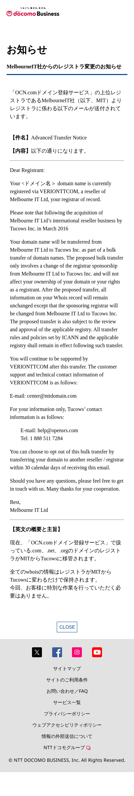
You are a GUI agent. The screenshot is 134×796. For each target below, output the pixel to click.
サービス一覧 (67, 702)
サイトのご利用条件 (67, 680)
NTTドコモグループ (64, 747)
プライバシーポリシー (67, 713)
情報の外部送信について (67, 736)
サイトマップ (67, 668)
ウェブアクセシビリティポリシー (67, 725)
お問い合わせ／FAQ (67, 691)
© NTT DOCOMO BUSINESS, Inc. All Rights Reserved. (67, 760)
